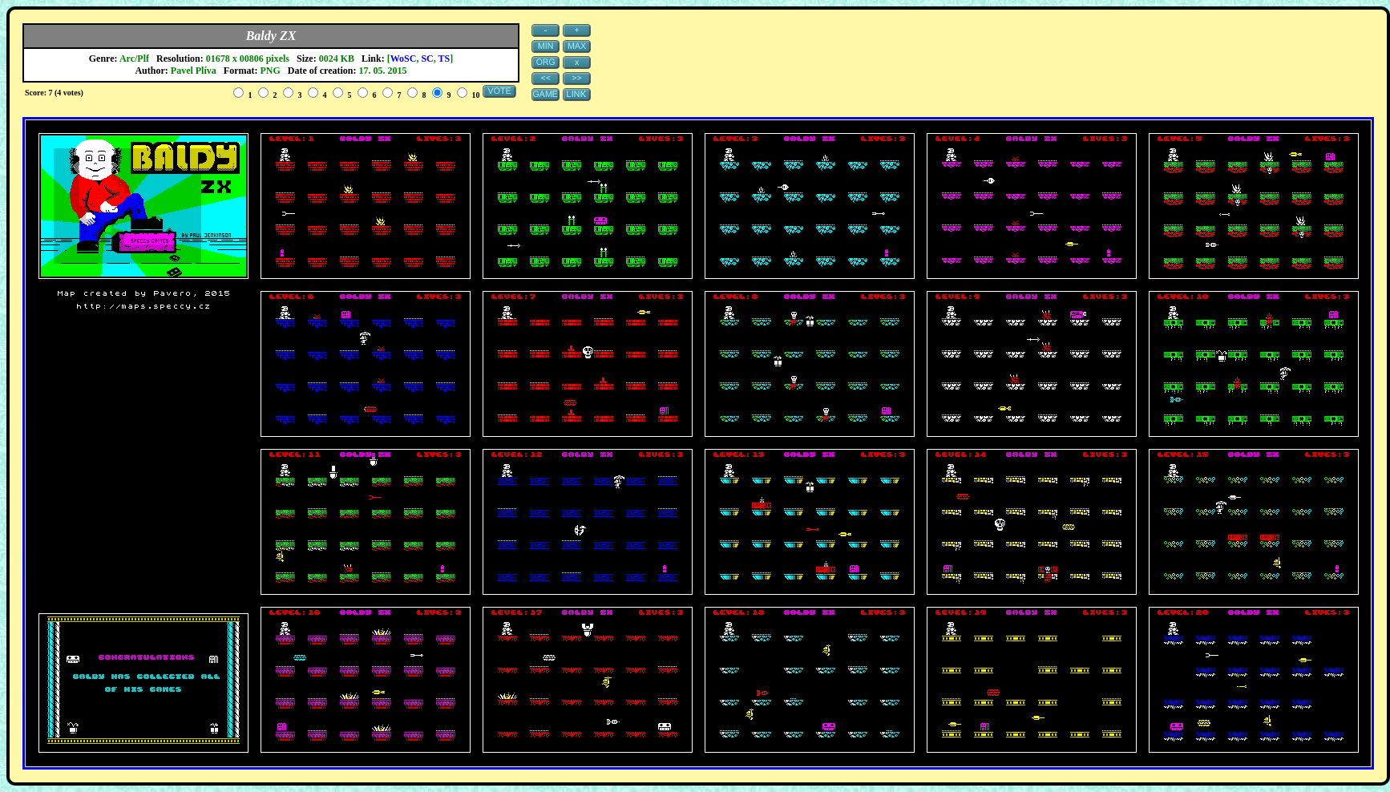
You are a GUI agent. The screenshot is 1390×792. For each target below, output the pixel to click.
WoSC (403, 58)
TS (444, 58)
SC (427, 58)
